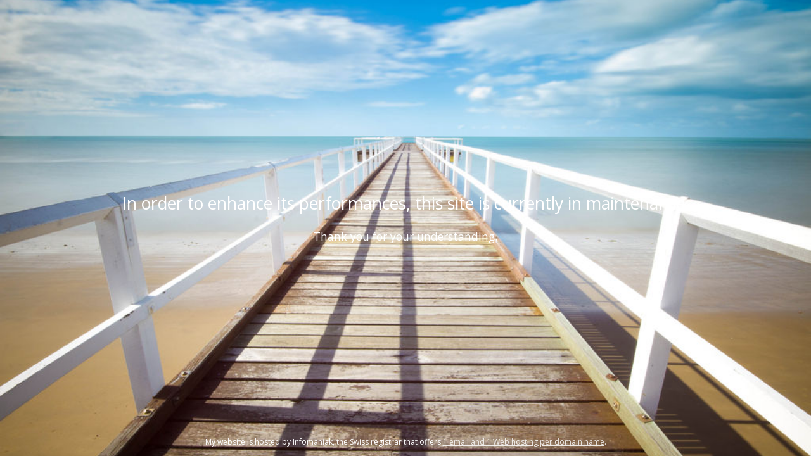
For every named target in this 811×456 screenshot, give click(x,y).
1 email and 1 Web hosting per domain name (523, 441)
